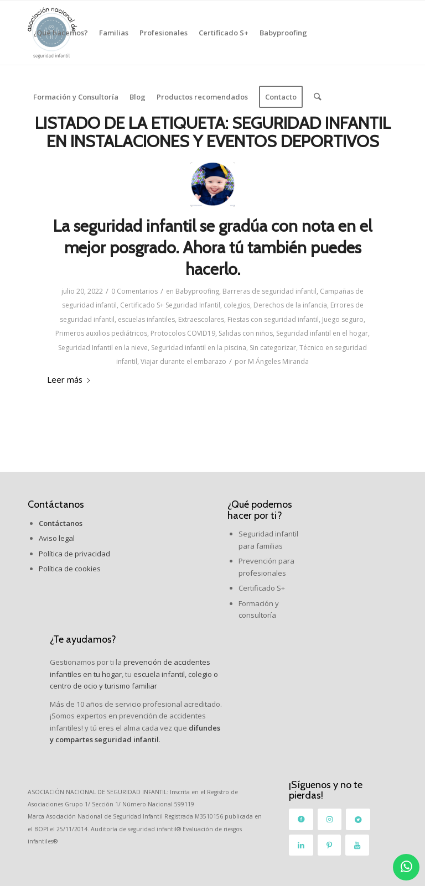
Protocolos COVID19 (183, 333)
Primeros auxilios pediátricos (101, 333)
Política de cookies (70, 569)
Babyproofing (197, 291)
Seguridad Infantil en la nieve (103, 347)
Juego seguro (343, 319)
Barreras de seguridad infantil (269, 291)
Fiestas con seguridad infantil (273, 319)
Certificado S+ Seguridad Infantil (170, 305)
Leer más (69, 379)
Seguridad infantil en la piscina (198, 347)
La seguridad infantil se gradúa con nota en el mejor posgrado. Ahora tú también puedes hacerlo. (212, 247)
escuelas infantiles (146, 319)
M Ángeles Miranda (278, 361)
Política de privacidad (74, 554)
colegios (237, 305)
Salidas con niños (246, 333)
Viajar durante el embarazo (183, 361)
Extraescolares (201, 319)
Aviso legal (57, 538)
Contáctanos (56, 504)
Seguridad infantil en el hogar (322, 333)
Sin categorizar (273, 347)
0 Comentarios (134, 291)
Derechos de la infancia (290, 305)
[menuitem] (61, 33)
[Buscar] (317, 97)
